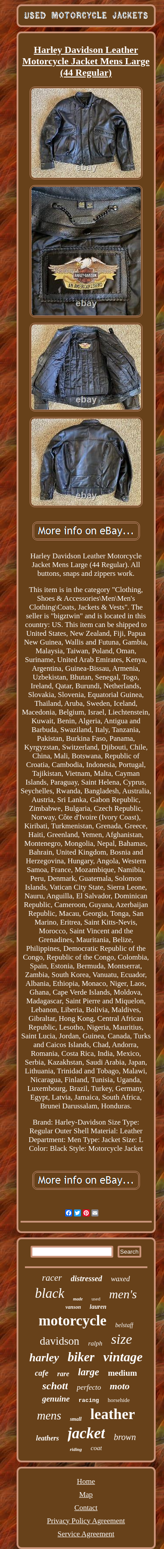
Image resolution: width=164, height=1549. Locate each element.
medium (122, 1372)
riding (76, 1449)
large (88, 1372)
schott (55, 1385)
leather (113, 1414)
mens (49, 1415)
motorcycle (72, 1320)
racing (89, 1400)
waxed (120, 1279)
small (76, 1419)
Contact (86, 1507)
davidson (59, 1341)
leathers (47, 1438)
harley (44, 1357)
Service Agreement (86, 1534)
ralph (95, 1343)
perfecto (89, 1387)
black (49, 1293)
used (95, 1298)
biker (81, 1357)
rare (63, 1373)
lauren (98, 1307)
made (78, 1299)
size (121, 1339)
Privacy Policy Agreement (86, 1521)
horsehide (119, 1400)
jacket (86, 1433)
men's (123, 1294)
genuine (56, 1398)
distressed (86, 1278)
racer (52, 1277)
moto (119, 1386)
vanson (73, 1307)
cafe (42, 1373)
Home (86, 1481)
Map (86, 1494)
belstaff (124, 1325)
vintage (123, 1356)
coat (96, 1447)
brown (125, 1437)
